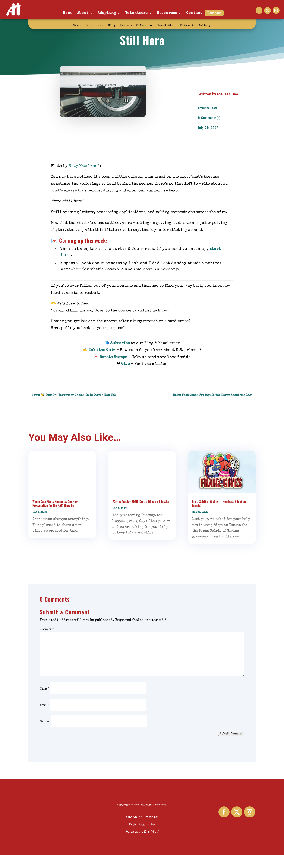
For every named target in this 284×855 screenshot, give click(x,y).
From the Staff (207, 107)
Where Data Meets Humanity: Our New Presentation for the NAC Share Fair (55, 503)
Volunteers (136, 13)
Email (44, 705)
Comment (47, 629)
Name (44, 688)
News (77, 25)
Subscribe (120, 343)
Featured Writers (134, 25)
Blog (112, 25)
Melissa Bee (227, 94)
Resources (167, 13)
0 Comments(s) (209, 117)
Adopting (107, 13)
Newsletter (166, 25)
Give (125, 364)
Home (67, 13)
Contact (194, 13)
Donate (214, 13)
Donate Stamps (113, 357)
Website (45, 721)
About (83, 13)
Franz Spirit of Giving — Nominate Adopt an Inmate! (219, 503)
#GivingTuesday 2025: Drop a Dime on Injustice (140, 501)
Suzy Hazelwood (84, 166)
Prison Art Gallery (195, 25)
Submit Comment (231, 733)
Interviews (94, 25)
